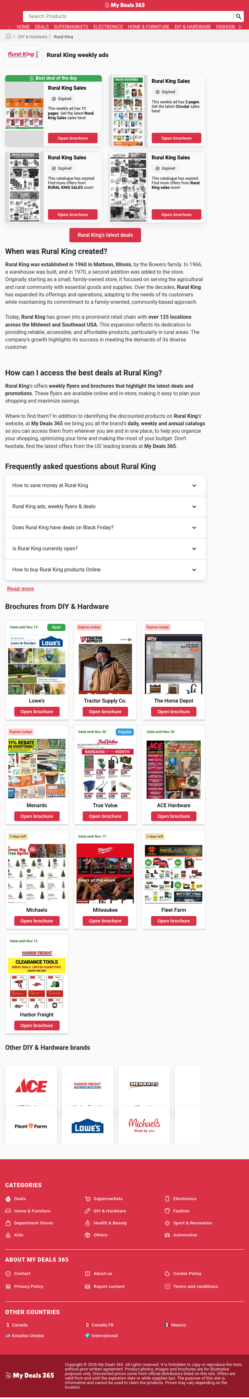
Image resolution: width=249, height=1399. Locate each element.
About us (98, 1274)
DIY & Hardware (193, 27)
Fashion (225, 27)
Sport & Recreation (188, 1223)
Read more (20, 588)
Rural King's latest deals (105, 235)
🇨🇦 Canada (16, 1324)
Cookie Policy (183, 1274)
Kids (14, 1235)
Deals (42, 27)
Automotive (180, 1235)
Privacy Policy (24, 1287)
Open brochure (73, 138)
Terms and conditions (191, 1287)
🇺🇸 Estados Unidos (24, 1335)
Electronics (108, 27)
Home (23, 27)
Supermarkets (71, 27)
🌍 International (101, 1335)
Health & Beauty (106, 1223)
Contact (17, 1274)
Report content (104, 1287)
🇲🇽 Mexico (175, 1324)
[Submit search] (238, 16)
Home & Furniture (149, 27)
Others (96, 1235)
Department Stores (29, 1223)
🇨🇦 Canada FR (99, 1324)
